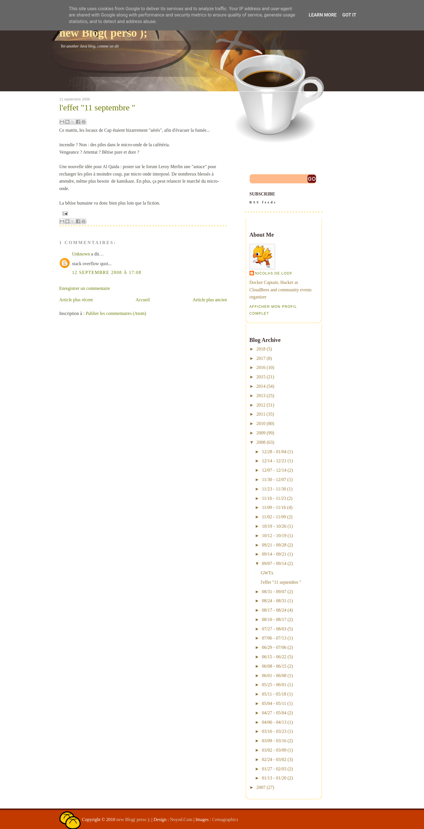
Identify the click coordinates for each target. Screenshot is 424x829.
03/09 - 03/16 (274, 740)
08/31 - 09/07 (274, 591)
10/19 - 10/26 (274, 526)
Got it (349, 15)
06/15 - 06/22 (274, 656)
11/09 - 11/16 (274, 507)
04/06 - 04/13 (274, 722)
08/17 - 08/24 (274, 610)
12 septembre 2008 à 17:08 (107, 272)
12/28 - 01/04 (274, 451)
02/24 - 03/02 (274, 759)
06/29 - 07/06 (274, 647)
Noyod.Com (181, 819)
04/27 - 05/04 (274, 712)
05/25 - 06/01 (274, 684)
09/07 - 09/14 (274, 563)
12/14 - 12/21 (274, 460)
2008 (260, 442)
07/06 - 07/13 (274, 638)
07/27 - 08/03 (274, 628)
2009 (260, 432)
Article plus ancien (210, 299)
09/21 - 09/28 (274, 545)
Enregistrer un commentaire (84, 288)
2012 (260, 405)
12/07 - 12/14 (274, 470)
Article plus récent (76, 299)
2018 (260, 349)
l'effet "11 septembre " (97, 107)
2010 (260, 423)
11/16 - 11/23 (274, 498)
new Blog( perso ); (103, 32)
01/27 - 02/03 (274, 768)
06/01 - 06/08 (274, 675)
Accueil (143, 299)
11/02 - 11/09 (274, 516)
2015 (260, 376)
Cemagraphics (225, 819)
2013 (260, 395)
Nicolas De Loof (274, 273)
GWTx (267, 572)
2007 (260, 787)
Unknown (81, 253)
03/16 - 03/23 (274, 731)
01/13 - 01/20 (274, 778)
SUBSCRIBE (284, 198)
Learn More (322, 15)
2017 (260, 358)
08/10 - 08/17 (274, 619)
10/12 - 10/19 (274, 535)
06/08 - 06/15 (274, 666)
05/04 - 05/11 (274, 703)
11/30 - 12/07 (274, 479)
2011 (260, 414)
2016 (260, 367)
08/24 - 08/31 (274, 600)
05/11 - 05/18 (274, 694)
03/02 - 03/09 (274, 750)
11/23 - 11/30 (274, 488)
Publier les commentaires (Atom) (116, 313)
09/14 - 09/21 (274, 554)
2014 (260, 386)
